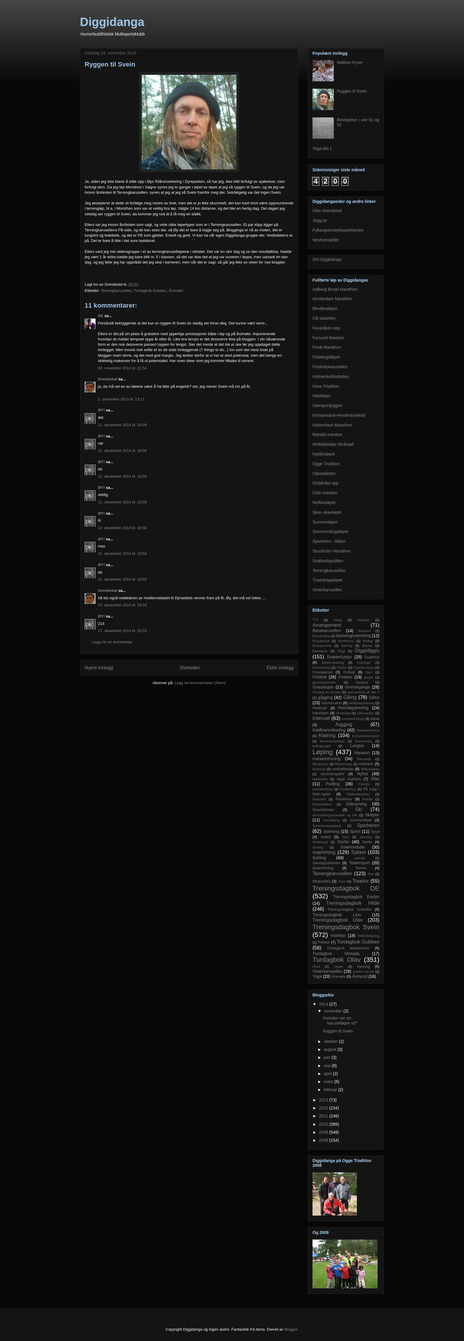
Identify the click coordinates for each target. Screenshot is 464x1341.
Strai (345, 837)
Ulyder (338, 966)
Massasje (364, 759)
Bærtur (367, 645)
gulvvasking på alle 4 (363, 692)
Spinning (331, 831)
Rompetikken (322, 804)
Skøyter (372, 814)
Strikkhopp (320, 842)
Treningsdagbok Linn (336, 914)
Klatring (327, 735)
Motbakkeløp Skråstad (333, 444)
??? (315, 620)
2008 (324, 1140)
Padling (333, 783)
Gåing (350, 697)
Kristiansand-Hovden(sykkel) (338, 415)
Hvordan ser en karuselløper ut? (340, 1020)
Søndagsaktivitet (326, 863)
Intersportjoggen (327, 405)
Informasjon (365, 713)
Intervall (321, 718)
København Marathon (332, 425)
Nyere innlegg (99, 667)
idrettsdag (343, 713)
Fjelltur (342, 667)
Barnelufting (321, 636)
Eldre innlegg (280, 667)
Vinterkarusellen (327, 589)
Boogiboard (320, 641)
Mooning (318, 769)
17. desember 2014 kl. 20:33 (122, 631)
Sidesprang (356, 804)
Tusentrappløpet (327, 580)
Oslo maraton (324, 492)
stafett (325, 837)
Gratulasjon (323, 687)
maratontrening (326, 758)
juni (327, 1057)
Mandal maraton (327, 434)
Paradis (364, 784)
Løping (322, 752)
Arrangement (326, 625)
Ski (358, 809)
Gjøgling (361, 682)
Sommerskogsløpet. (327, 826)
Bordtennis (346, 641)
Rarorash (319, 799)
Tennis (360, 868)
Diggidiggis (367, 650)
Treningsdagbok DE (345, 888)
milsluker (366, 764)
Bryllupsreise (321, 645)
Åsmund (359, 976)
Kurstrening (363, 741)
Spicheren (368, 825)
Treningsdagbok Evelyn (356, 896)
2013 (324, 1100)
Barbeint (364, 631)
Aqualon (363, 620)
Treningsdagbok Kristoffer (349, 909)
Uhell (316, 966)
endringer (364, 662)
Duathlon (372, 657)
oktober (331, 1041)
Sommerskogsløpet (330, 531)
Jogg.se (319, 220)
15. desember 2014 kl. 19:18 (122, 605)
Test (371, 874)
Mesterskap (343, 764)
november (333, 1011)
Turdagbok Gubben (150, 290)
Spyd (375, 832)
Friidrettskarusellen (329, 366)
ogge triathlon (349, 779)
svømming (323, 852)
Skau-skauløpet (326, 512)
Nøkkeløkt (319, 779)
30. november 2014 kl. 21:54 (122, 368)
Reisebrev (344, 799)
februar (331, 1089)
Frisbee (345, 677)
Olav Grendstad (326, 210)
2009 (324, 1132)
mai (327, 1065)
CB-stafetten (324, 318)
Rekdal (367, 799)
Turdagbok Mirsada (336, 953)
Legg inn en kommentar (112, 642)
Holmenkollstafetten (330, 376)
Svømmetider (352, 847)
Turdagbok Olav (336, 959)
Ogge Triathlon (326, 463)
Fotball (349, 672)
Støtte (367, 842)
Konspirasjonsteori (365, 736)
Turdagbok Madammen (348, 948)
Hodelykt (319, 708)
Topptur (360, 881)
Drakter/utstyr (339, 657)
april (328, 1073)
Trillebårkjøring (368, 936)
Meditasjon (320, 764)
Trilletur (324, 942)
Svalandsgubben (327, 560)
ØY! (101, 410)
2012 (324, 1108)
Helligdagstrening (361, 703)
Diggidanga (112, 21)
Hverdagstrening (353, 707)
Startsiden (189, 667)
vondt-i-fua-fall (363, 971)
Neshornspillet (325, 239)
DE (100, 316)
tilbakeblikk (321, 881)
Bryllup (368, 641)
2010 (324, 1124)
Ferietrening (321, 667)
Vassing (363, 966)
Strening (366, 837)
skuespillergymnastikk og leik (334, 815)
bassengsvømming (353, 635)
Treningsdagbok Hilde (352, 903)
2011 (324, 1116)
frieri (369, 672)
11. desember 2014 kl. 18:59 (122, 425)
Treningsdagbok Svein (345, 927)
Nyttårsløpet (323, 454)
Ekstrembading (333, 662)
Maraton (362, 752)
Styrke (343, 841)
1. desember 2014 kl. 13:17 (121, 399)
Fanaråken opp (326, 328)
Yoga (317, 976)
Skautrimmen (323, 810)
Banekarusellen (326, 630)
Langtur (357, 745)
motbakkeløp (342, 769)
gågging (325, 697)
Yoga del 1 (322, 148)
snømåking (331, 820)
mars (329, 1081)
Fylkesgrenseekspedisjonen (338, 230)
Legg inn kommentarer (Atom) (200, 683)
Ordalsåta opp (325, 483)
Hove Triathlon (325, 386)
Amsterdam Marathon (332, 298)
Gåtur (374, 697)
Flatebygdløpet (326, 357)
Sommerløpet (324, 522)
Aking (338, 620)
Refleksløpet (324, 502)
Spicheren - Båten (329, 541)
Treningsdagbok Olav (337, 920)
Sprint (355, 831)
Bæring (346, 645)
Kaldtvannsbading (328, 730)
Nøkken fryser (350, 62)
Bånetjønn (320, 651)
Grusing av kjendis (326, 692)
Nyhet (362, 773)
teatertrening (323, 868)
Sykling (319, 857)
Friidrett (319, 677)
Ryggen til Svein (352, 91)
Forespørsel (322, 672)
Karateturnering (368, 730)
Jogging (343, 724)
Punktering (348, 789)
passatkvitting (322, 789)
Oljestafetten (324, 473)
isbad (374, 719)
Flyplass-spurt (363, 667)
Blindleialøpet (324, 308)
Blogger (290, 1329)
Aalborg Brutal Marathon (334, 289)
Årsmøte (176, 290)
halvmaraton (331, 703)
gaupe (368, 677)
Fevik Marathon (326, 347)
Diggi (341, 651)
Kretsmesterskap (332, 741)
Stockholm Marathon (331, 551)
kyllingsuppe (321, 746)
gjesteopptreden (324, 682)
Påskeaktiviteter (358, 794)
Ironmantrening (353, 718)
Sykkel (358, 852)
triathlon (338, 935)
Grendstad (107, 379)
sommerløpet (360, 820)
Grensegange (357, 687)
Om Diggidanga (326, 259)
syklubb (359, 858)
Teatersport (359, 862)
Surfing (317, 847)
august (330, 1049)
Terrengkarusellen (116, 290)
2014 (324, 1004)
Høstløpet (321, 395)
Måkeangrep (370, 769)
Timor (342, 881)
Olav (375, 778)
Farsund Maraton (328, 337)
